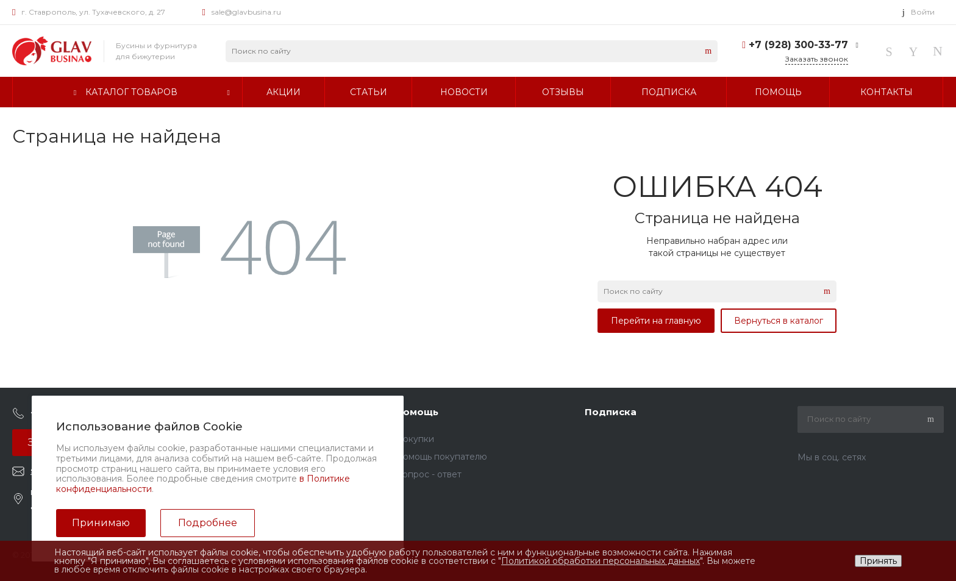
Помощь (417, 412)
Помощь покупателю (441, 456)
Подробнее (207, 523)
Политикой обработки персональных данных (600, 560)
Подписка (611, 412)
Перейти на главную (656, 320)
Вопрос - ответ (429, 474)
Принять (878, 560)
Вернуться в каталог (778, 320)
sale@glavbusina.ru (246, 11)
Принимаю (101, 523)
